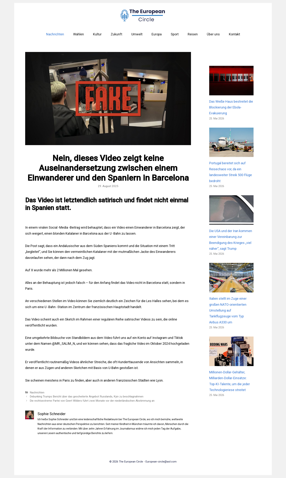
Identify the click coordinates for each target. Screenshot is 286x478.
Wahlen (78, 34)
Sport (175, 34)
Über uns (213, 34)
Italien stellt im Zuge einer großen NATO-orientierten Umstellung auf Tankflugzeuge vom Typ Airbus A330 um (228, 310)
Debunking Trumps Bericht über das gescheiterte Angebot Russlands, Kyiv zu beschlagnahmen (86, 396)
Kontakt (234, 34)
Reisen (193, 34)
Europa (157, 34)
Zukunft (116, 34)
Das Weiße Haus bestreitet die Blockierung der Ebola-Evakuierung (231, 107)
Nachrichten (55, 34)
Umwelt (136, 34)
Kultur (97, 34)
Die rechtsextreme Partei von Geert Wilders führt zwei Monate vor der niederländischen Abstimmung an (92, 400)
